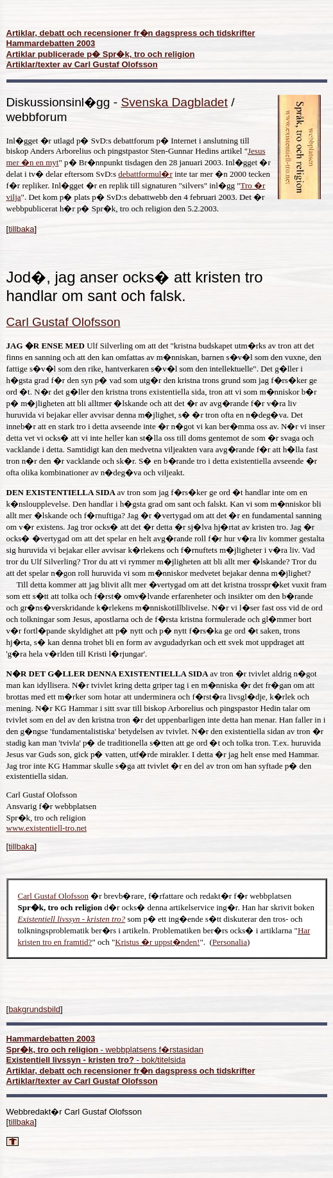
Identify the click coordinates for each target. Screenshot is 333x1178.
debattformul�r (145, 174)
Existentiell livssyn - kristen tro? (72, 919)
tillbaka (21, 229)
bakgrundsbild (34, 1009)
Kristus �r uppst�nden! (157, 942)
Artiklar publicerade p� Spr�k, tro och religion (100, 54)
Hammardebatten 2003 (51, 43)
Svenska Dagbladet (174, 102)
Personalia (229, 942)
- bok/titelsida (96, 1060)
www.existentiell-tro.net (46, 828)
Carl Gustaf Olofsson (53, 896)
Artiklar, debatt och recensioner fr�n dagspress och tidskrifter (130, 33)
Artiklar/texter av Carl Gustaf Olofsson (82, 64)
